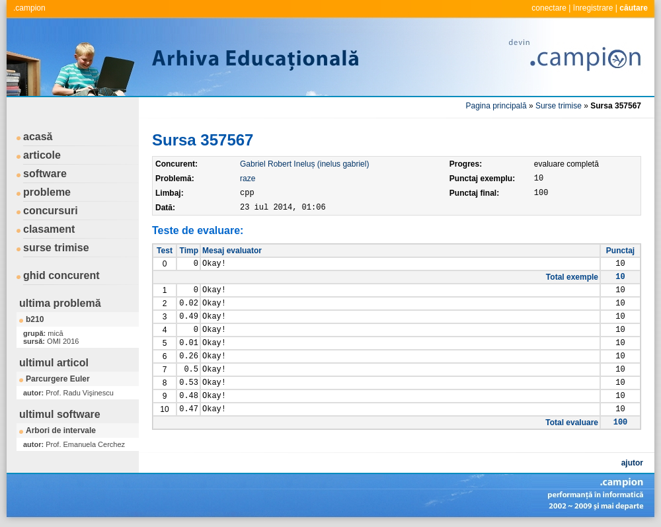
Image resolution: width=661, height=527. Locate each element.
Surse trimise (558, 105)
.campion (29, 8)
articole (42, 155)
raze (247, 178)
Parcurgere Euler (58, 379)
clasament (49, 229)
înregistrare (593, 8)
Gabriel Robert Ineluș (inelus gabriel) (304, 164)
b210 (35, 319)
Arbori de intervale (61, 430)
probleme (47, 192)
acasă (38, 136)
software (45, 173)
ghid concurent (61, 275)
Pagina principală (496, 105)
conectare (548, 8)
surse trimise (56, 247)
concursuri (50, 210)
